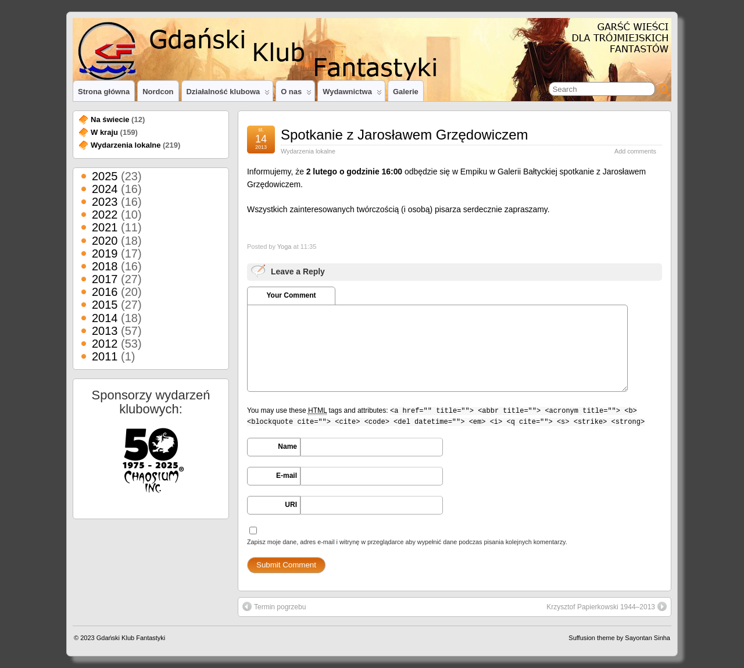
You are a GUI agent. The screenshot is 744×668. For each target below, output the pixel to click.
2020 (105, 240)
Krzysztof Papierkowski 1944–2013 (606, 606)
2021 (105, 227)
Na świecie (110, 119)
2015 (105, 304)
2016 (105, 291)
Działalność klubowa (228, 94)
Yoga (284, 246)
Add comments (635, 151)
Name (287, 446)
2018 (105, 266)
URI (291, 505)
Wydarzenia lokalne (308, 151)
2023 (105, 201)
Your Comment (291, 295)
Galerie (406, 91)
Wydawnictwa (352, 94)
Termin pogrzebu (274, 606)
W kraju (104, 132)
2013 (105, 330)
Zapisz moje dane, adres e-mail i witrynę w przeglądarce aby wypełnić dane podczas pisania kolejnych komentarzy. (407, 541)
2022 (105, 214)
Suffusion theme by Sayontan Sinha (619, 637)
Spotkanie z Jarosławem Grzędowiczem (404, 134)
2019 (105, 253)
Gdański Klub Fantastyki (131, 637)
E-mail (286, 475)
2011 (105, 356)
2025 (105, 176)
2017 (105, 279)
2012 (105, 343)
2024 (105, 189)
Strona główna (104, 91)
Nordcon (157, 91)
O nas (296, 94)
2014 (105, 318)
